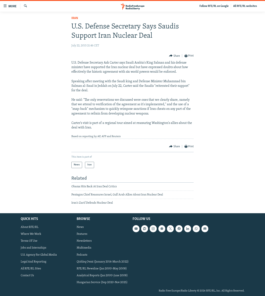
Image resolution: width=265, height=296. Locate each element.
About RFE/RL (30, 227)
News (80, 227)
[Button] (174, 55)
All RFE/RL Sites (31, 268)
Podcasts (82, 254)
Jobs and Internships (33, 247)
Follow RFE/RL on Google (214, 6)
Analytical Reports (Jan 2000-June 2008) (102, 275)
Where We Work (31, 234)
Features (82, 234)
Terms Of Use (29, 240)
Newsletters (84, 240)
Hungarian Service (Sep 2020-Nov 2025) (102, 282)
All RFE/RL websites (245, 6)
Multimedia (84, 247)
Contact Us (27, 275)
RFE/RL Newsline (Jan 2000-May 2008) (102, 268)
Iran (74, 18)
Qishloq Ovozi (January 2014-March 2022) (103, 261)
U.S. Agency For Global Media (39, 254)
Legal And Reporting (33, 261)
